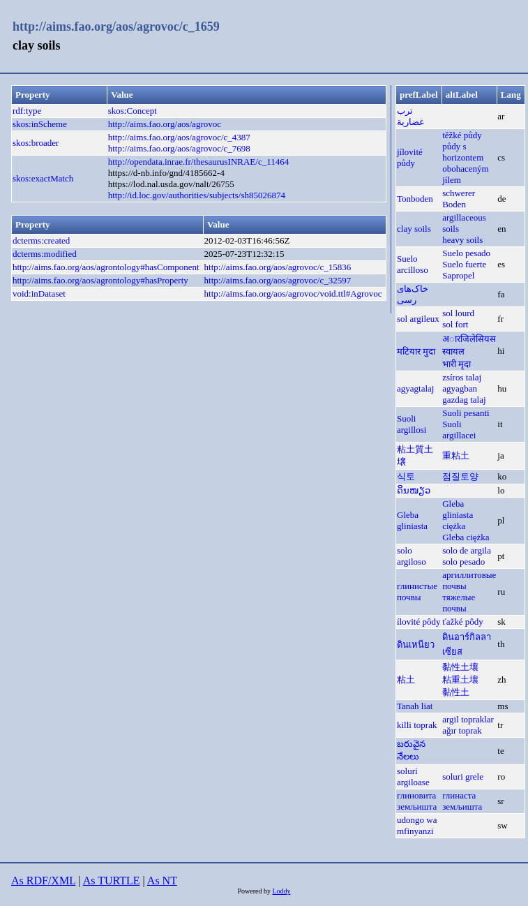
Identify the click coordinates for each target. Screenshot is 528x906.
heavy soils (462, 240)
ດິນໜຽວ (413, 490)
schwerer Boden (458, 198)
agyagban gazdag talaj (463, 394)
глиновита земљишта (417, 801)
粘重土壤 (460, 679)
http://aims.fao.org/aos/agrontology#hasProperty (100, 280)
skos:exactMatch (43, 178)
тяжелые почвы (458, 603)
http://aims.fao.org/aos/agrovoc (164, 124)
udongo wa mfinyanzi (417, 825)
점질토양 (460, 476)
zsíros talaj (461, 377)
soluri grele (462, 776)
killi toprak (417, 725)
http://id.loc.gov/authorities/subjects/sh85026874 (196, 195)
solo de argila (466, 550)
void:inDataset (39, 293)
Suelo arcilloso (412, 264)
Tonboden (415, 198)
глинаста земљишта (462, 801)
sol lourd (458, 313)
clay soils (414, 228)
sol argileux (418, 318)
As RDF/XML (43, 880)
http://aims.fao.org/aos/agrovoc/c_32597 (278, 280)
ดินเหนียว (416, 644)
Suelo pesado (466, 253)
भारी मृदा (456, 364)
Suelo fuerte (464, 264)
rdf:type (27, 110)
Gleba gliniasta (412, 520)
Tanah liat (414, 706)
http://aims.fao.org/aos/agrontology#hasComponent (106, 267)
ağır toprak (462, 730)
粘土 (406, 679)
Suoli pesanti (466, 413)
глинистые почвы (417, 591)
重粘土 (455, 455)
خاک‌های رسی (412, 294)
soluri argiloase (413, 776)
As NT (162, 880)
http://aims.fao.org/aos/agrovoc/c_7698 (179, 148)
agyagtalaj (415, 388)
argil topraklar (468, 719)
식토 (406, 476)
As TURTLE (111, 880)
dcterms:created (41, 240)
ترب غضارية (410, 116)
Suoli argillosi (411, 424)
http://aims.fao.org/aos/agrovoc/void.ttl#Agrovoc (293, 293)
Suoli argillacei (459, 429)
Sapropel (458, 275)
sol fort (455, 324)
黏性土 (455, 692)
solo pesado (463, 561)
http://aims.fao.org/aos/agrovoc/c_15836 (278, 267)
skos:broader (36, 143)
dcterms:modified (45, 253)
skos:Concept (132, 110)
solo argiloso (411, 556)
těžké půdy (462, 135)
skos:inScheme (40, 124)
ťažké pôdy (462, 621)
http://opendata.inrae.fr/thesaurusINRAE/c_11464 (198, 161)
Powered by (254, 891)
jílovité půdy (410, 157)
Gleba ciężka (465, 537)
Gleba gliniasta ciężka (457, 514)
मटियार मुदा (416, 351)
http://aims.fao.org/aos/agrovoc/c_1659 (116, 27)
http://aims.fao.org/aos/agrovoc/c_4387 (179, 137)
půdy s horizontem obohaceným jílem (465, 163)
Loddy (281, 891)
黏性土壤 (460, 667)
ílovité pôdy (418, 621)
